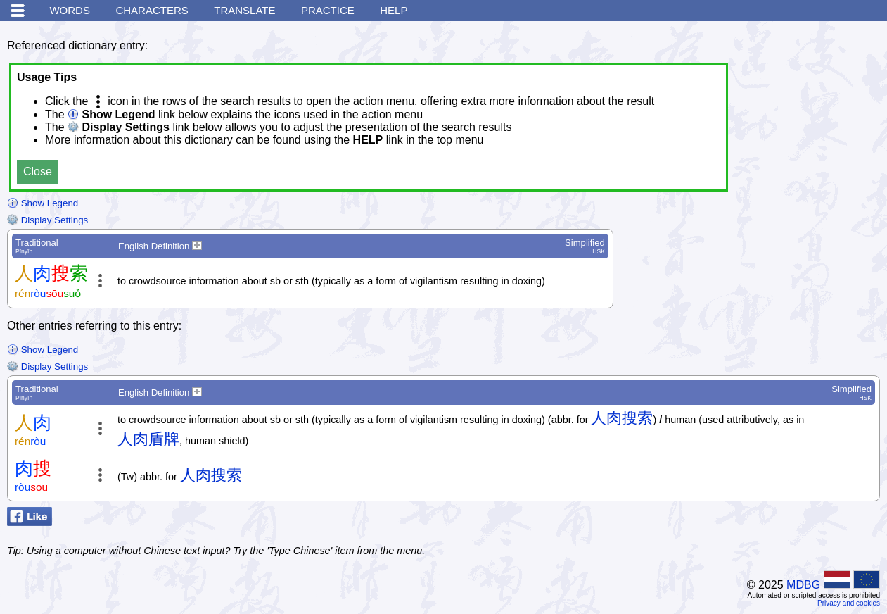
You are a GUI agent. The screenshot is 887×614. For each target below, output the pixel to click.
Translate (244, 10)
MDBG (803, 585)
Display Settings (47, 220)
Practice (328, 10)
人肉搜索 (622, 418)
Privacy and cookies (848, 603)
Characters (151, 10)
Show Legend (42, 203)
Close (37, 171)
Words (69, 10)
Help (393, 10)
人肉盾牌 (148, 439)
